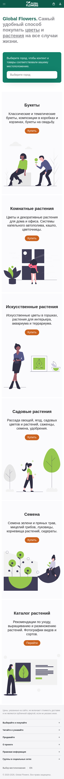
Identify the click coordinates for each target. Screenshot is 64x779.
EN (31, 768)
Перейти (33, 643)
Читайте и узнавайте (13, 730)
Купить (33, 130)
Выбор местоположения (14, 768)
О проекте (8, 744)
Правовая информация (14, 752)
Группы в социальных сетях (17, 759)
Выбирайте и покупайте (15, 723)
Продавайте (9, 737)
